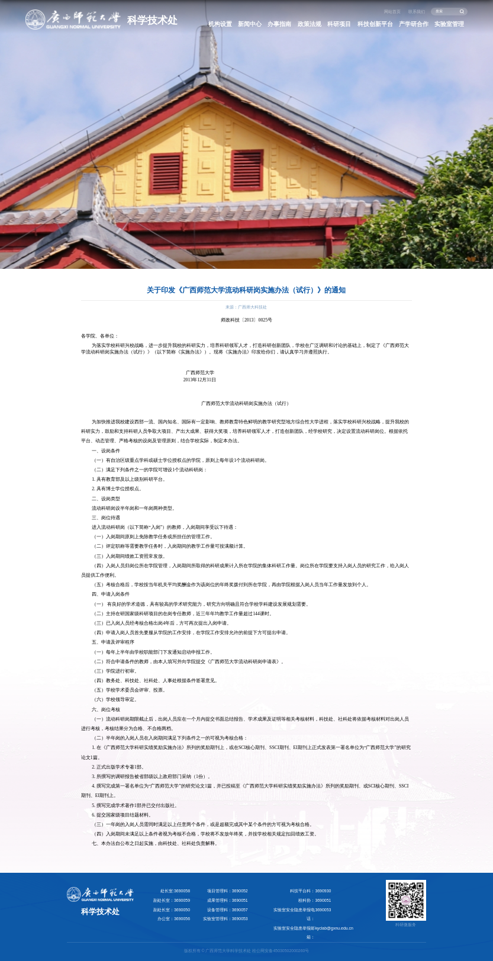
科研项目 (339, 24)
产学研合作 (413, 24)
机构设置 (220, 24)
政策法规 (309, 24)
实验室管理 (449, 24)
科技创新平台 (375, 24)
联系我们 (416, 11)
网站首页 (392, 11)
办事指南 (279, 24)
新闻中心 (250, 24)
